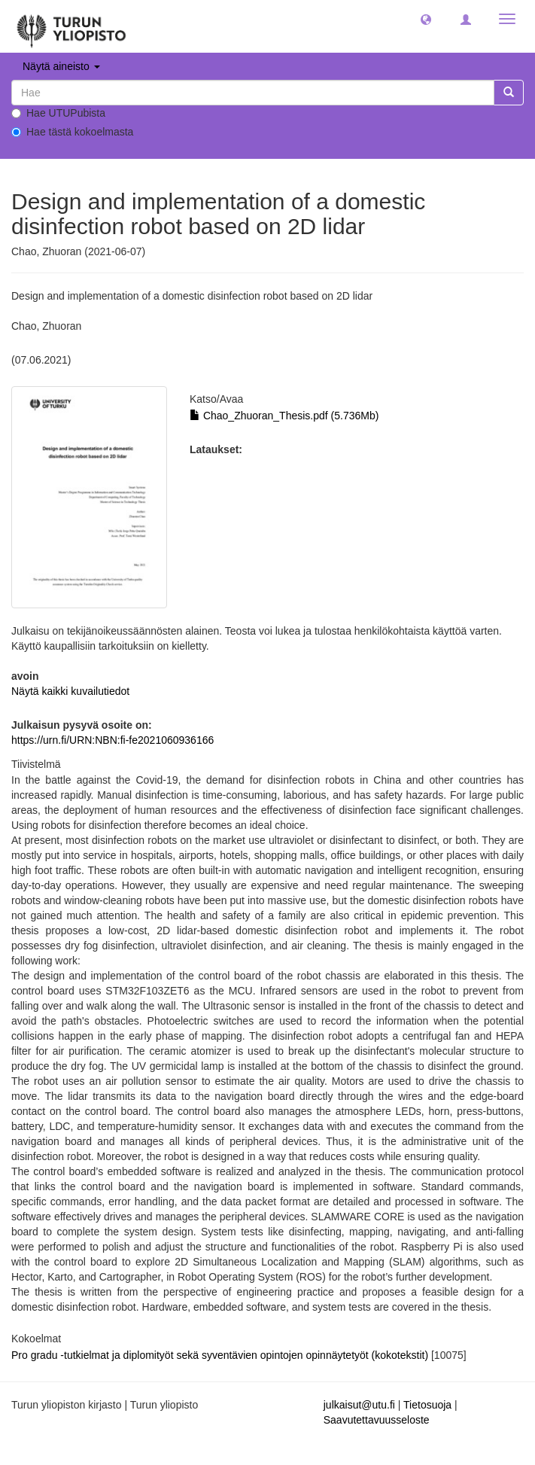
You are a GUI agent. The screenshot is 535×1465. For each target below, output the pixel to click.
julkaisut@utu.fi (359, 1405)
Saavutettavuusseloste (377, 1420)
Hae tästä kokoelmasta (72, 132)
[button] (425, 19)
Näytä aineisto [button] (61, 66)
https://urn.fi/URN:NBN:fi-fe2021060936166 (112, 740)
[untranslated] (252, 92)
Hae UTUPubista (58, 113)
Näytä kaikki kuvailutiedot (70, 691)
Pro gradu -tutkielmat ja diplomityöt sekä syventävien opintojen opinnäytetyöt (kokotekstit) (221, 1355)
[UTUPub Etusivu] (71, 26)
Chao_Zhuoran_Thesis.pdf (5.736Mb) (284, 416)
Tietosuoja (427, 1405)
